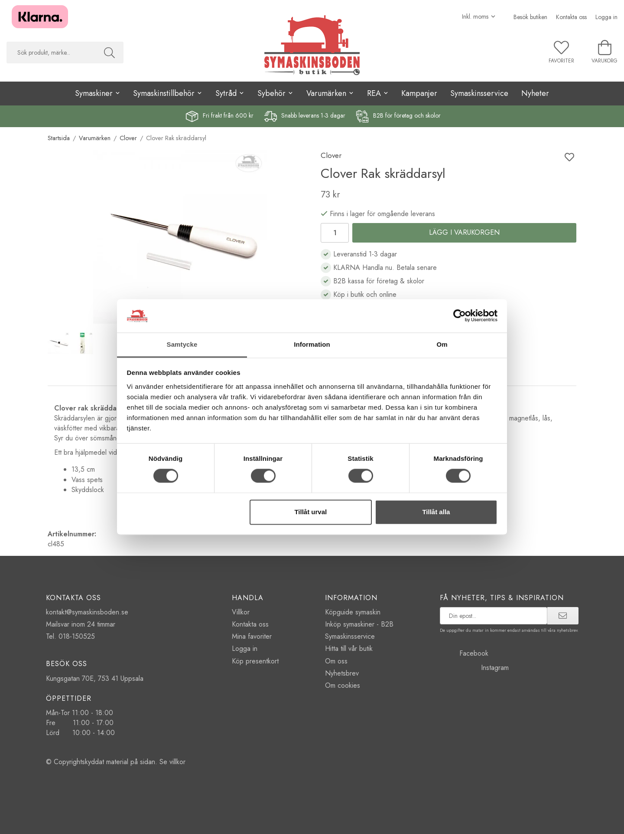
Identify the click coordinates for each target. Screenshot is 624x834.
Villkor (241, 612)
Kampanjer (419, 93)
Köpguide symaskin (352, 612)
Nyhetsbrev (342, 673)
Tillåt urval (310, 512)
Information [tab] (312, 344)
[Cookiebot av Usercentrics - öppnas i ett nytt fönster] (459, 315)
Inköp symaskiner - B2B (359, 624)
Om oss (336, 661)
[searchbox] (50, 52)
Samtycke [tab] (182, 344)
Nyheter (535, 93)
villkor (177, 762)
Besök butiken (530, 17)
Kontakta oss (571, 17)
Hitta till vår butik (349, 648)
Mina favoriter (252, 636)
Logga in (606, 17)
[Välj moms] (479, 16)
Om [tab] (441, 344)
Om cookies (342, 685)
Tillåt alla (436, 512)
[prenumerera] (562, 615)
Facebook (464, 653)
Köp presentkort (255, 661)
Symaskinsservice (479, 93)
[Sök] (109, 52)
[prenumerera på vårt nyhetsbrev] (494, 615)
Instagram (474, 668)
